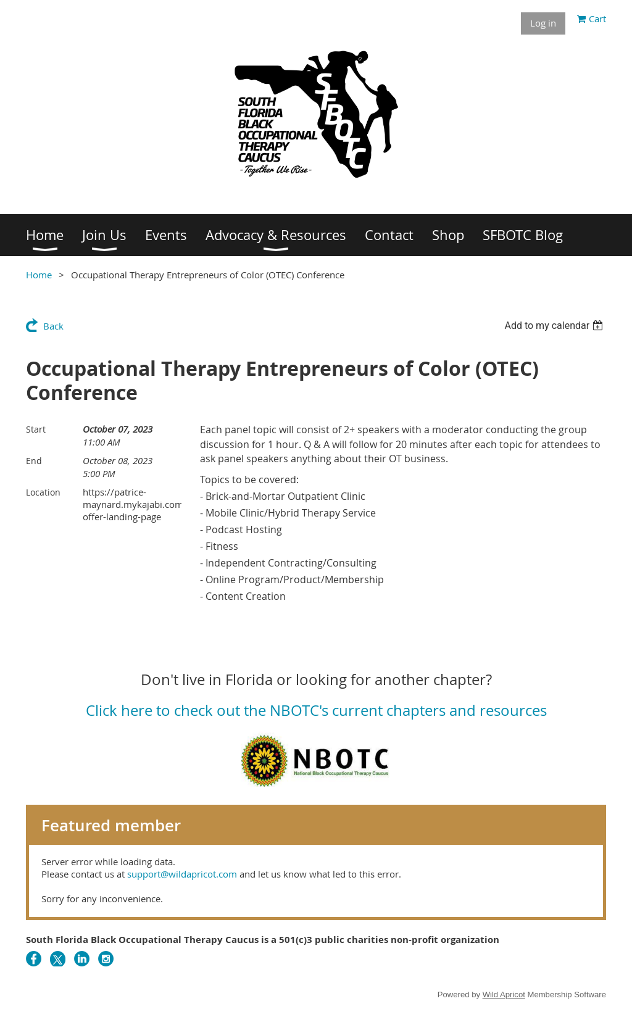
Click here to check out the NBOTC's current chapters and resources (316, 710)
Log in (543, 23)
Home (39, 274)
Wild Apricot (504, 994)
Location (43, 492)
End (34, 461)
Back (53, 326)
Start (36, 429)
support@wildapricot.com (182, 874)
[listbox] (555, 325)
